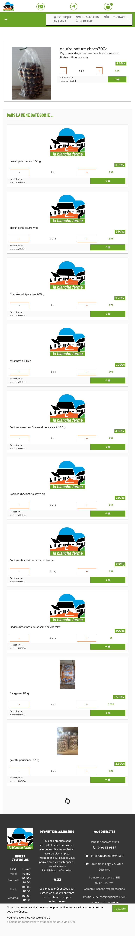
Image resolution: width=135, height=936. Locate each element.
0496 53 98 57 (104, 848)
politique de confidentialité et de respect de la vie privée (41, 922)
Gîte (107, 17)
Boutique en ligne (62, 19)
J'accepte (120, 909)
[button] (5, 19)
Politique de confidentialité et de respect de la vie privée (104, 900)
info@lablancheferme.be (57, 870)
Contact (119, 17)
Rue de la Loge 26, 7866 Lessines (104, 866)
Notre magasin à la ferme (87, 19)
